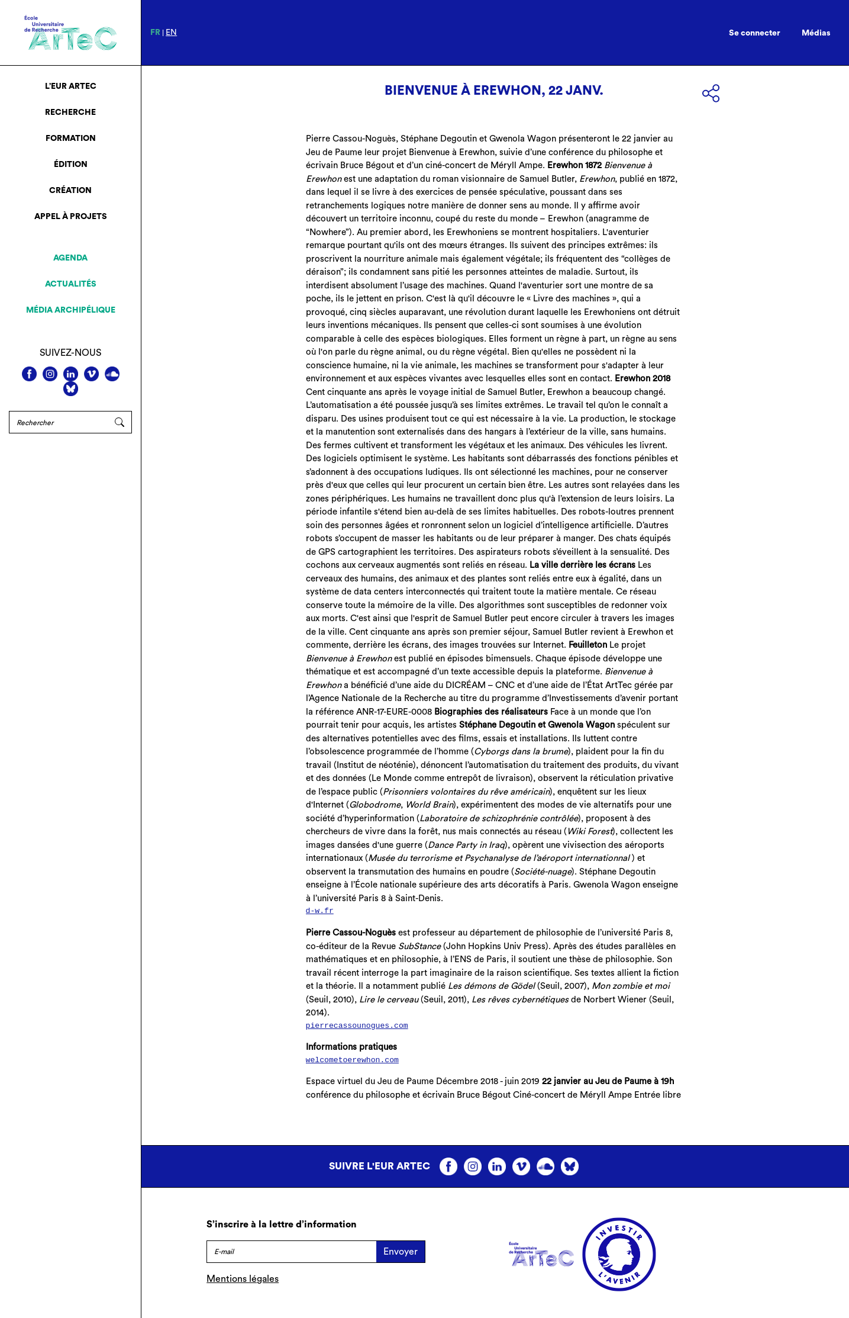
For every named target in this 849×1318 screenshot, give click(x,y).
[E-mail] (291, 1251)
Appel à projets (70, 217)
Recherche (70, 112)
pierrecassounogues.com (357, 1025)
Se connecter (754, 33)
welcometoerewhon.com (352, 1060)
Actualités (70, 284)
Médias (816, 33)
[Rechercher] (58, 422)
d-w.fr (320, 910)
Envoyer (400, 1251)
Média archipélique (70, 310)
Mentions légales (242, 1279)
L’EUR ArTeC (70, 86)
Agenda (70, 258)
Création (70, 191)
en (171, 32)
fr (155, 32)
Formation (71, 138)
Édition (71, 164)
